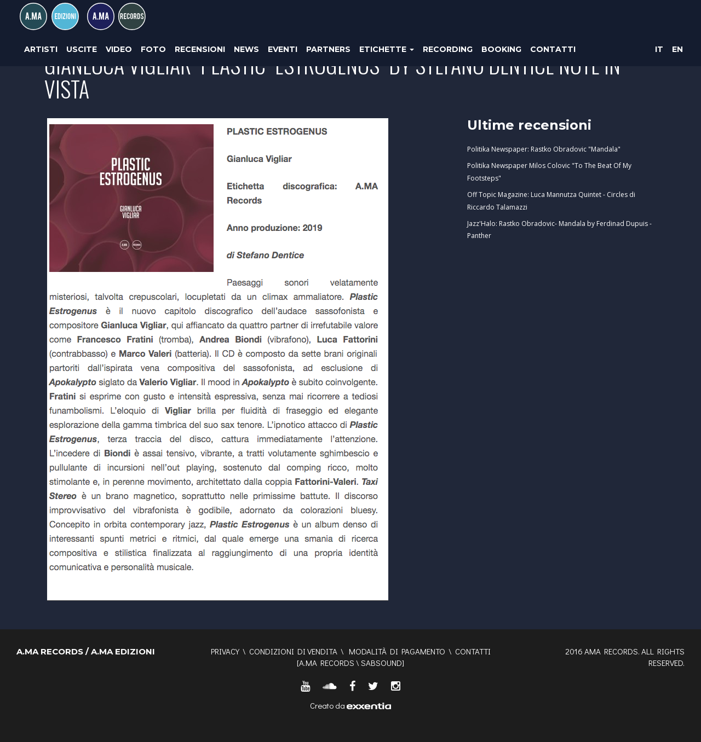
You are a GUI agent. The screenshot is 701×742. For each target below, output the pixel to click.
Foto (153, 49)
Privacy (225, 651)
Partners (328, 49)
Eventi (282, 49)
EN (677, 49)
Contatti (553, 49)
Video (119, 49)
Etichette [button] (386, 49)
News (246, 49)
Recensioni (200, 49)
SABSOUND (381, 662)
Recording (448, 49)
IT (659, 49)
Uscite (81, 49)
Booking (501, 49)
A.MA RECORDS (326, 662)
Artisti (41, 49)
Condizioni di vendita (293, 651)
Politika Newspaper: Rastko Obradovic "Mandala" (543, 149)
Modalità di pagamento (397, 651)
